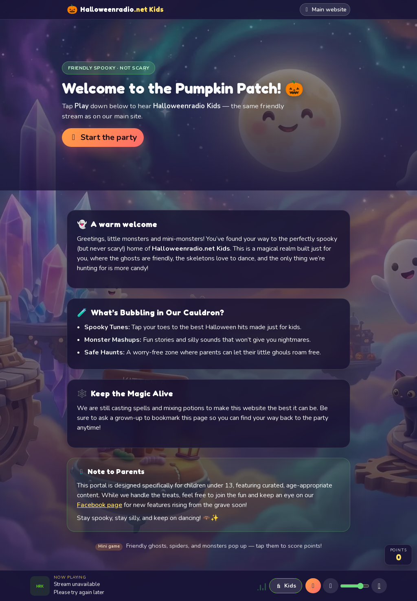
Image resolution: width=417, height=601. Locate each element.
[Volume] (354, 586)
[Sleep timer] (379, 586)
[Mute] (330, 586)
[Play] (313, 586)
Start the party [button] (102, 137)
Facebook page (99, 504)
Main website (325, 9)
